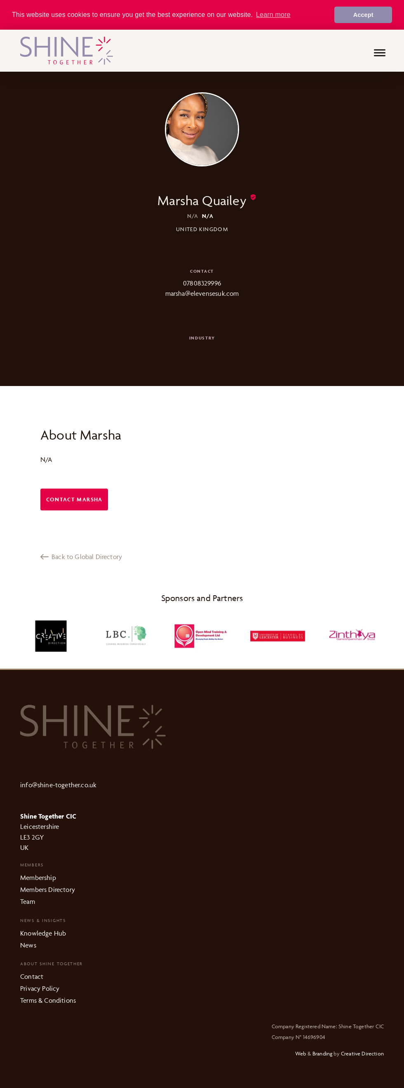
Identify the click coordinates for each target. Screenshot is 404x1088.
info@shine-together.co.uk (58, 784)
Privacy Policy (39, 988)
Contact (31, 976)
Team (27, 901)
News (28, 945)
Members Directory (47, 889)
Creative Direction (362, 1053)
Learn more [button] (273, 14)
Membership (38, 877)
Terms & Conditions (48, 1000)
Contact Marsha (74, 499)
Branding (322, 1053)
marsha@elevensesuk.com (202, 293)
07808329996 (202, 282)
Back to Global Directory (81, 556)
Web (300, 1053)
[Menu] (380, 54)
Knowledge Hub (43, 933)
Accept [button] (363, 15)
